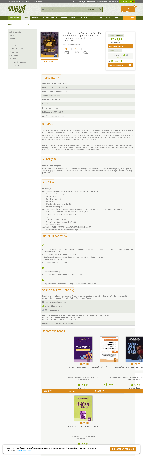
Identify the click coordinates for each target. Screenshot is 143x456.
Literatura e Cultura (17, 49)
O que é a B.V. (44, 433)
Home (10, 25)
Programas (76, 419)
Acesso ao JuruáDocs (79, 435)
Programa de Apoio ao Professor (82, 426)
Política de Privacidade (47, 421)
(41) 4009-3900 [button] (19, 1)
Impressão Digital (14, 423)
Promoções (14, 18)
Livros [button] (25, 18)
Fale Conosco (12, 433)
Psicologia (13, 52)
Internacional (14, 59)
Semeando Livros (77, 423)
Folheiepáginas (56, 364)
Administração (15, 32)
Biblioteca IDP (15, 65)
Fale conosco (37, 1)
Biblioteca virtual (49, 18)
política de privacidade (23, 450)
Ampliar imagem (49, 62)
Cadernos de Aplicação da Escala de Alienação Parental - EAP (76, 369)
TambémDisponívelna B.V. (53, 364)
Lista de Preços (108, 423)
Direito (12, 39)
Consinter (129, 18)
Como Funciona (45, 435)
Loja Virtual (91, 10)
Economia (13, 42)
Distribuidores (108, 426)
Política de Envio (45, 426)
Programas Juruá (68, 18)
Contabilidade (15, 35)
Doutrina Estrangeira (17, 62)
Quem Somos (12, 421)
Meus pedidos (102, 1)
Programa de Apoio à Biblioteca (82, 428)
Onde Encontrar (13, 431)
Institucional (104, 18)
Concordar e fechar (123, 449)
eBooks (35, 18)
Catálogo (106, 421)
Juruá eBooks (12, 428)
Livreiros (118, 18)
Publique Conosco (87, 18)
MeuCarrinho (126, 10)
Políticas (44, 419)
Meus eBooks (113, 1)
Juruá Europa (127, 1)
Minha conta (91, 1)
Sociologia (13, 55)
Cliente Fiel (75, 421)
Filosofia (13, 45)
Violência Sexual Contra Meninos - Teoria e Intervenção (99, 369)
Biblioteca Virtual (48, 430)
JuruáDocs (76, 433)
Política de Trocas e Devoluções (50, 423)
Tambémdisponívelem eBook (50, 364)
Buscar (100, 9)
